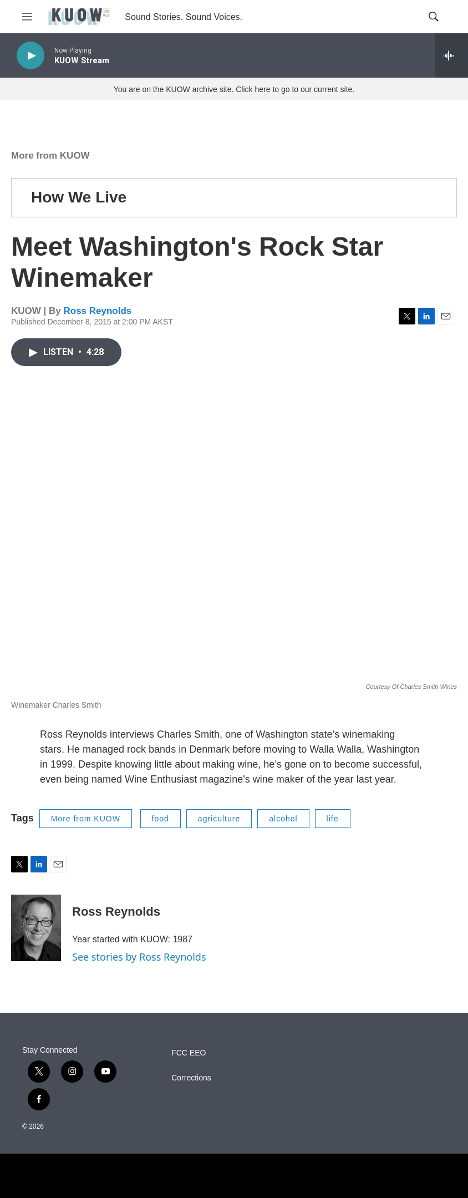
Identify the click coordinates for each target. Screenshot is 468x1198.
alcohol (283, 818)
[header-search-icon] (433, 17)
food (160, 818)
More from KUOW (50, 155)
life (333, 818)
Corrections (191, 1078)
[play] (30, 55)
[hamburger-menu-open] (27, 17)
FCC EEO (188, 1053)
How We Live (78, 197)
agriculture (219, 818)
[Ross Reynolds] (36, 928)
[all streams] (451, 55)
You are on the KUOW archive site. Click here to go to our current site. (234, 89)
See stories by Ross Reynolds (139, 956)
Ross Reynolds (97, 311)
